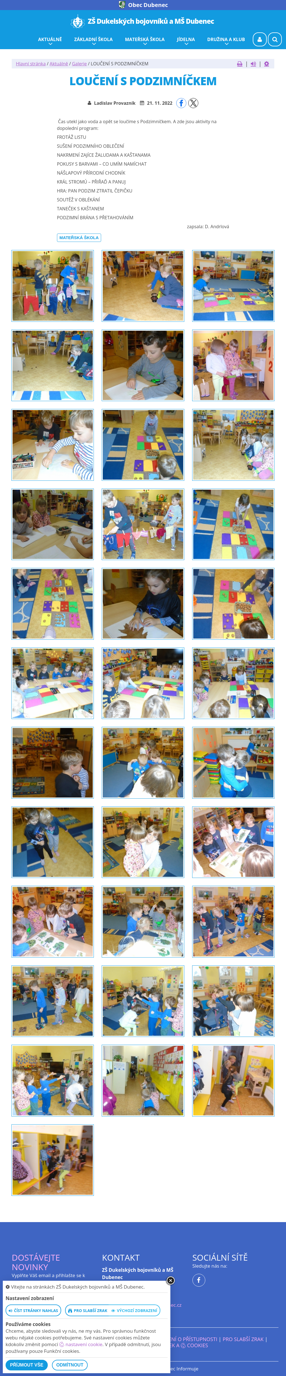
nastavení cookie (80, 1344)
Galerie (79, 64)
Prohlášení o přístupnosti (181, 1339)
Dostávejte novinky (36, 1262)
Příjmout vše (26, 1365)
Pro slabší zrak (243, 1339)
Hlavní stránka (31, 64)
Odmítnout (70, 1365)
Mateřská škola (79, 237)
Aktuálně (59, 64)
